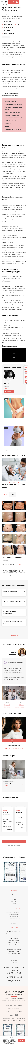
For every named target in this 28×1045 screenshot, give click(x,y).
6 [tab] (17, 482)
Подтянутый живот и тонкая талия (13, 420)
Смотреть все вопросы (14, 631)
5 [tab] (15, 482)
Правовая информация (14, 918)
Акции (14, 903)
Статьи (14, 899)
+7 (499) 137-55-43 (14, 977)
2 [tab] (10, 482)
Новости (14, 897)
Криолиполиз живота (5, 37)
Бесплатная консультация (14, 845)
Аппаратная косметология (14, 931)
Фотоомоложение (14, 947)
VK (13, 1011)
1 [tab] (9, 482)
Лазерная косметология (14, 942)
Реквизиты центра (14, 914)
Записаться (14, 841)
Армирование (14, 958)
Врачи (14, 894)
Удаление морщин (14, 940)
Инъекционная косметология (14, 933)
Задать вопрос (14, 635)
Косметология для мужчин (14, 936)
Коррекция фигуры (14, 944)
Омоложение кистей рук (14, 955)
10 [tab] (22, 748)
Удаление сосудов (14, 951)
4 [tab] (11, 748)
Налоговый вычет (14, 920)
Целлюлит (14, 962)
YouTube (8, 1011)
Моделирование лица (14, 953)
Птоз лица (14, 960)
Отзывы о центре (14, 901)
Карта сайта (14, 923)
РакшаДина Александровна (14, 744)
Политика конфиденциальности (14, 912)
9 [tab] (20, 748)
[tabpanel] (14, 731)
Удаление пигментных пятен (14, 949)
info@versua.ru (14, 981)
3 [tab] (12, 482)
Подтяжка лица (14, 938)
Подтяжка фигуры (8, 447)
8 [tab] (18, 748)
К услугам (5, 4)
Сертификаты (14, 916)
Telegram (19, 1011)
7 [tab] (18, 482)
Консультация (10, 137)
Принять (21, 1040)
